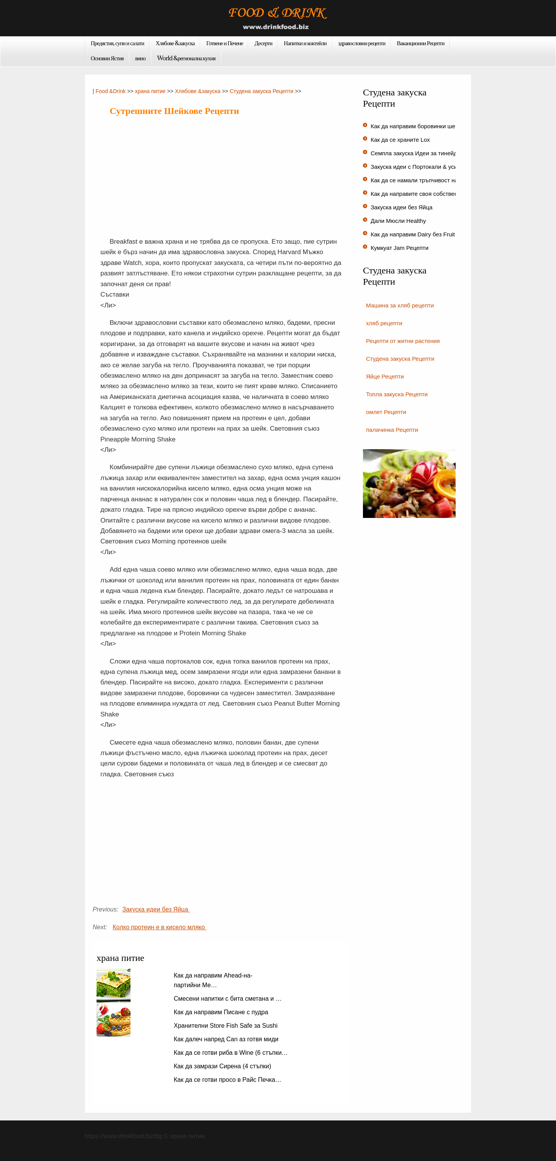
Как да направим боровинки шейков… (422, 126)
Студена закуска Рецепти (261, 91)
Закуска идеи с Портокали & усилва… (422, 166)
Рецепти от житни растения (403, 341)
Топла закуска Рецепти (397, 394)
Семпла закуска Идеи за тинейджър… (422, 153)
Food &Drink (111, 91)
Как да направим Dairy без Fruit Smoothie (427, 234)
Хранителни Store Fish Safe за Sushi (226, 1025)
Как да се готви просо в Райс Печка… (227, 1079)
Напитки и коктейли (305, 43)
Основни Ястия (107, 58)
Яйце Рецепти (385, 376)
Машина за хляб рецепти (400, 305)
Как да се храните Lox (401, 139)
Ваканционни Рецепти (420, 43)
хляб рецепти (384, 323)
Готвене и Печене (224, 43)
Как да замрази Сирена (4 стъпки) (223, 1066)
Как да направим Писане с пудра (222, 1012)
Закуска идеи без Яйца (156, 909)
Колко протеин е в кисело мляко (160, 927)
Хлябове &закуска (175, 43)
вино (140, 58)
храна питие (150, 91)
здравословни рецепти (361, 43)
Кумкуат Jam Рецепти (400, 247)
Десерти (263, 43)
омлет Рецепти (386, 412)
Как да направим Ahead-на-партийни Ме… (213, 980)
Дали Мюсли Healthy (399, 220)
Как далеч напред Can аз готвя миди (227, 1039)
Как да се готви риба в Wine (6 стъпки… (231, 1052)
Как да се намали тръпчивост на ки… (421, 180)
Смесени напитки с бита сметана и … (228, 998)
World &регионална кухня (186, 58)
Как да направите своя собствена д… (421, 193)
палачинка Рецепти (392, 429)
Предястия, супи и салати (117, 43)
